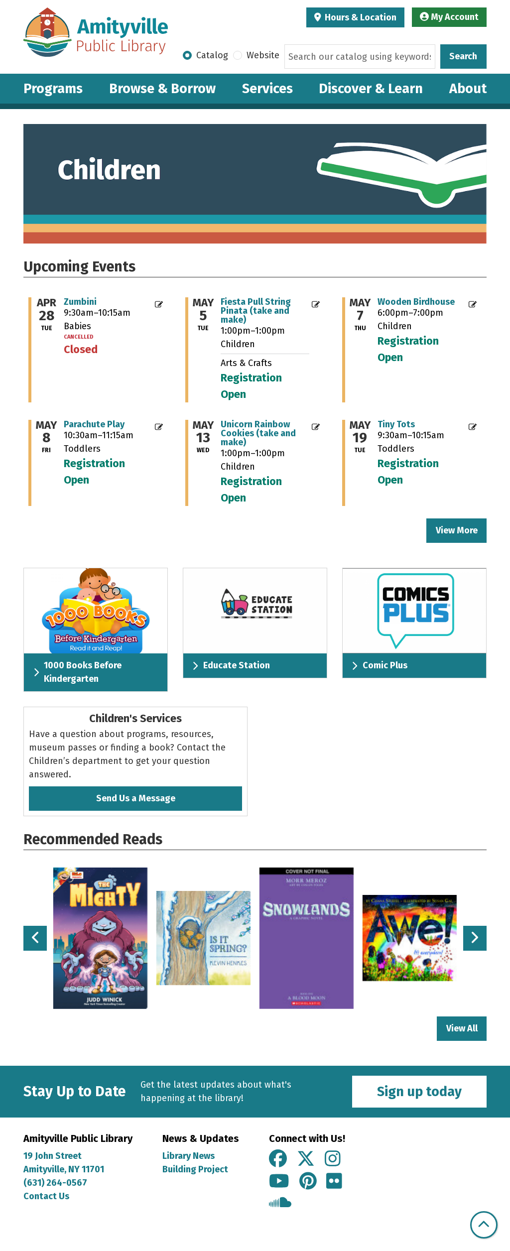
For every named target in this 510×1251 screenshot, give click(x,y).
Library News (188, 1155)
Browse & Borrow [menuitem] (162, 89)
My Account (449, 16)
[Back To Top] (484, 1225)
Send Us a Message (135, 798)
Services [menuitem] (267, 89)
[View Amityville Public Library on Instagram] (333, 1159)
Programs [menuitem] (53, 89)
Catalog (212, 55)
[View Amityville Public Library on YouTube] (279, 1182)
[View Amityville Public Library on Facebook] (278, 1159)
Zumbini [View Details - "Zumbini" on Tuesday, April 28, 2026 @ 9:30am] (80, 301)
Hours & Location (359, 17)
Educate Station (230, 665)
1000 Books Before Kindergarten (77, 672)
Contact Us (46, 1196)
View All (466, 1027)
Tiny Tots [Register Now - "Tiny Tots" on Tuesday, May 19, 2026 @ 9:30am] (396, 424)
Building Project (195, 1169)
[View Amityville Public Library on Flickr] (334, 1182)
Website (263, 55)
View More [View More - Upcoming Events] (457, 530)
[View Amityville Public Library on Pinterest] (308, 1182)
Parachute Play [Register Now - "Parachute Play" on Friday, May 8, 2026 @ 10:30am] (94, 424)
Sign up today (419, 1092)
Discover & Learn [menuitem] (371, 89)
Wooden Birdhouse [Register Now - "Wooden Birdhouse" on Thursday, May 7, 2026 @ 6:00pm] (416, 301)
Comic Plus (379, 665)
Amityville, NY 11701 (64, 1169)
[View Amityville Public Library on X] (306, 1159)
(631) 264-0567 (55, 1182)
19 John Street (52, 1155)
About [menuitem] (468, 89)
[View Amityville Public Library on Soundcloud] (280, 1204)
